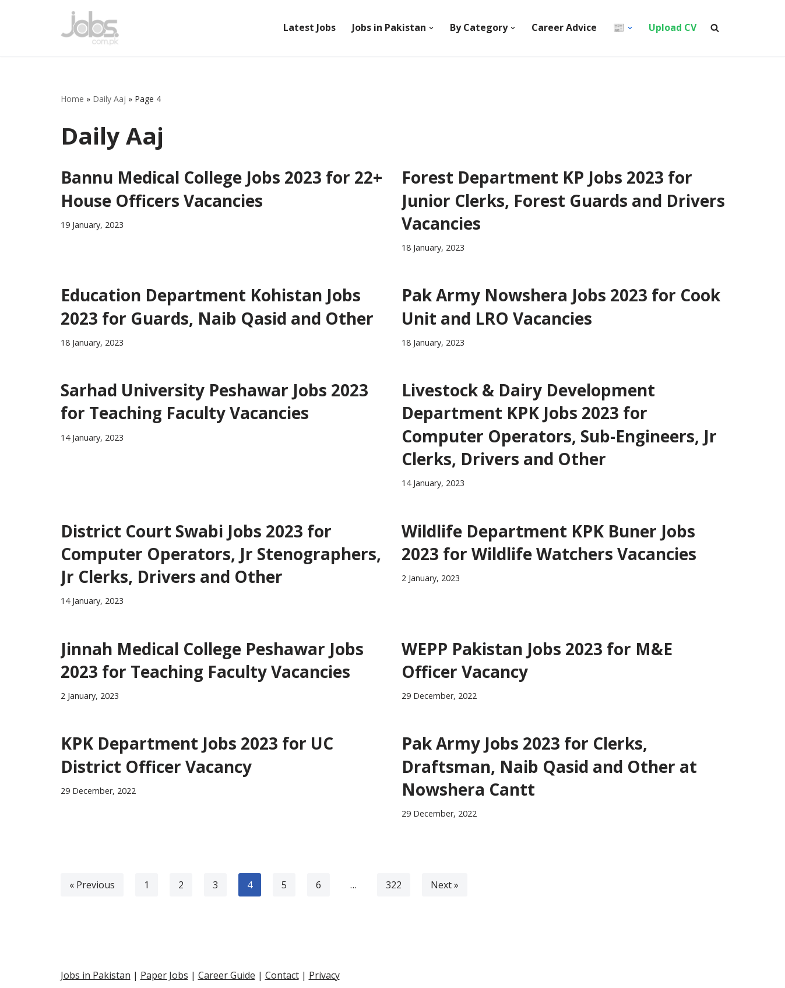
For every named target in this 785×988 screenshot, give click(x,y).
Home (72, 98)
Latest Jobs (309, 27)
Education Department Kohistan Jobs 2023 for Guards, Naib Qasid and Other (217, 306)
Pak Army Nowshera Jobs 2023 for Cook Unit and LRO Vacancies (561, 306)
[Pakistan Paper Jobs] (90, 27)
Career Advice (564, 27)
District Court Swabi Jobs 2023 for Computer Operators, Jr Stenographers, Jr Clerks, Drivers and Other (221, 554)
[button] (431, 28)
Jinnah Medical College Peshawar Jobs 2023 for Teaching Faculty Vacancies (212, 660)
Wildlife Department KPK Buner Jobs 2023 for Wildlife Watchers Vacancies (549, 542)
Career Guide (226, 975)
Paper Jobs (164, 975)
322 (394, 884)
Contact (282, 975)
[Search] (714, 27)
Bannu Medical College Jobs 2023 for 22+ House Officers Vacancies (221, 188)
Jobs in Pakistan (96, 975)
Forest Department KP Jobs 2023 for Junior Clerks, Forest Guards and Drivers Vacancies (563, 200)
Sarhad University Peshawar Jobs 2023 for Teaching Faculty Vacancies (214, 401)
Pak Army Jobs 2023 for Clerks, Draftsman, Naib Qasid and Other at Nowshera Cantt (549, 766)
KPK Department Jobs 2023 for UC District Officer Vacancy (197, 754)
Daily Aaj (109, 98)
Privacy (324, 975)
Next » (445, 884)
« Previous (92, 884)
